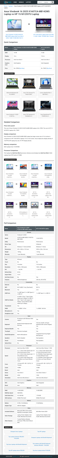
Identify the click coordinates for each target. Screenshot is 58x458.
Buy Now (21, 68)
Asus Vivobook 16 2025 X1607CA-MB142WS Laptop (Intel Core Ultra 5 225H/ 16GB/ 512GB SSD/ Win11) (14, 36)
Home (15, 2)
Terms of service (41, 456)
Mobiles (21, 2)
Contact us (49, 456)
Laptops (28, 2)
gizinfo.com (16, 456)
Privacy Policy (33, 456)
